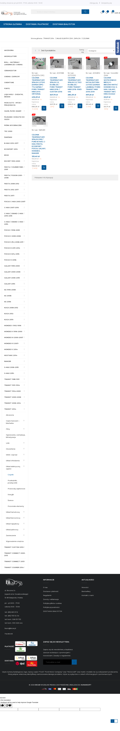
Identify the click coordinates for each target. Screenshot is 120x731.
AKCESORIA (9, 50)
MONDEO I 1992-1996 (12, 325)
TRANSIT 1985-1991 (11, 379)
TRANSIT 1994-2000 (12, 391)
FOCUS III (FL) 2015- (12, 254)
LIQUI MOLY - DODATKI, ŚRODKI (13, 95)
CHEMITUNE (9, 82)
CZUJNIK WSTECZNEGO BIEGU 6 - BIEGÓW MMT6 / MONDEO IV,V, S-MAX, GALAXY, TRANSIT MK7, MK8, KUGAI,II (111, 86)
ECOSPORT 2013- (11, 149)
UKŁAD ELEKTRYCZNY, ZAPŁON (13, 468)
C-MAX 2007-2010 (11, 207)
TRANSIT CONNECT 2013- (14, 561)
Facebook (9, 634)
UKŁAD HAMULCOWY (13, 512)
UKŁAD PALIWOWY (12, 530)
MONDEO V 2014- (11, 349)
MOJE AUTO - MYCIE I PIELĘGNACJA (12, 104)
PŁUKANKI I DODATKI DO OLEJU (14, 118)
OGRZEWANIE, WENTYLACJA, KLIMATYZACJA (15, 436)
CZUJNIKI (11, 475)
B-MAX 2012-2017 (11, 143)
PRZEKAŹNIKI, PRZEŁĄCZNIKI (12, 482)
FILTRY (8, 429)
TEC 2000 (8, 131)
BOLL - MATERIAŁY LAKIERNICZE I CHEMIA (13, 63)
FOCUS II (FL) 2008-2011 (13, 242)
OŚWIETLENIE (10, 449)
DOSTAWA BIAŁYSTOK (52, 611)
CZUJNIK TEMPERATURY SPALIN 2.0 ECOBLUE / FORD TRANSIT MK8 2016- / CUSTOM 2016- (56, 85)
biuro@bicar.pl (10, 628)
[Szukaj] (60, 11)
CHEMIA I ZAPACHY (12, 76)
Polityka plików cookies (52, 603)
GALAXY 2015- (9, 284)
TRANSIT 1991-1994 (12, 385)
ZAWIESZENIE (11, 535)
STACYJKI (11, 494)
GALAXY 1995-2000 (12, 266)
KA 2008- (8, 296)
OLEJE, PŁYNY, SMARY (12, 111)
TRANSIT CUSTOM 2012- (14, 547)
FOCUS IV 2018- (10, 260)
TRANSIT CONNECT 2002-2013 (14, 554)
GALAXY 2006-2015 (12, 278)
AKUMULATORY (10, 56)
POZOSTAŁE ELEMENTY (16, 506)
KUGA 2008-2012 (11, 308)
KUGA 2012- (9, 314)
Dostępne (102, 50)
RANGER (7, 361)
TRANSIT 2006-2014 (12, 403)
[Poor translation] (8, 706)
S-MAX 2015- (9, 373)
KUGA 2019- (9, 319)
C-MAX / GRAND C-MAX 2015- (13, 223)
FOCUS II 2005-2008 (12, 236)
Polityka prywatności (51, 607)
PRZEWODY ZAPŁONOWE (16, 489)
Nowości (85, 587)
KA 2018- (7, 302)
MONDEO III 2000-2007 (13, 337)
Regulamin (47, 595)
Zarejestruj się (106, 3)
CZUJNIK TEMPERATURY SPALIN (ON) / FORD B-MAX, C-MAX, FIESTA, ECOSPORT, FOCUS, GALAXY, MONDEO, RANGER (39, 144)
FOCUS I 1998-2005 (12, 230)
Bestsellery (86, 591)
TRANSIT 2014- (10, 409)
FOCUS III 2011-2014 (12, 248)
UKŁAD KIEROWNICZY (13, 518)
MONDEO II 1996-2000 (13, 331)
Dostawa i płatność (50, 591)
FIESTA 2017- (9, 195)
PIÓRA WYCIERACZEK (13, 125)
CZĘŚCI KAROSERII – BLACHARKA (12, 422)
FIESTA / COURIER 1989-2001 (14, 168)
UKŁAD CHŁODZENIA (13, 461)
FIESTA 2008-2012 (11, 184)
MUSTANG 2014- (11, 355)
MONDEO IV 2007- (11, 343)
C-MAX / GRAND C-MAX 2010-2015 (13, 215)
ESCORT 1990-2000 (12, 161)
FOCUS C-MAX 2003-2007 (14, 201)
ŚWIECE (10, 500)
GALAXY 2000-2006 (12, 272)
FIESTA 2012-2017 (11, 190)
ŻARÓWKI (8, 137)
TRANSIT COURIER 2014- (14, 567)
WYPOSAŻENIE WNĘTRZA (15, 541)
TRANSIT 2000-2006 (12, 397)
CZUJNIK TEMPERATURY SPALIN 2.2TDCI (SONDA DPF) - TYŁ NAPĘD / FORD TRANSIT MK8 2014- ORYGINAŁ (38, 86)
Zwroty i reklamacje (51, 599)
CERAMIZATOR (10, 70)
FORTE (7, 88)
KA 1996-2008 (10, 290)
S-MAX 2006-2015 (11, 367)
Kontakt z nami (88, 595)
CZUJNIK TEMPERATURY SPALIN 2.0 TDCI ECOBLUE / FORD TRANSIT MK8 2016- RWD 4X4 (75, 85)
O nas (45, 587)
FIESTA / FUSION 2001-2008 (13, 176)
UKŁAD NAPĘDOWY (12, 524)
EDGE (6, 155)
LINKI (7, 443)
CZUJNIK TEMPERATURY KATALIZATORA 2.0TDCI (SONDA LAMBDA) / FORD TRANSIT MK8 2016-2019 (93, 85)
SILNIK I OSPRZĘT (11, 455)
